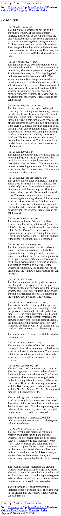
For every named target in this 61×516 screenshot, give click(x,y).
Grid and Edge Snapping (14, 10)
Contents (34, 10)
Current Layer (15, 7)
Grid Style (10, 20)
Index (44, 10)
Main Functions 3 (37, 7)
